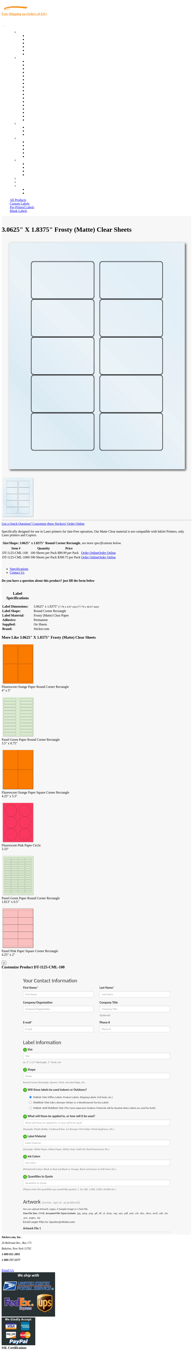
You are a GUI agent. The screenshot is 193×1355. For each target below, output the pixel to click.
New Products (35, 46)
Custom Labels (19, 203)
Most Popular (35, 50)
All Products (18, 200)
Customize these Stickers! (49, 523)
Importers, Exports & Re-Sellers (47, 76)
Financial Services (38, 94)
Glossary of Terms (38, 152)
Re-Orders (25, 178)
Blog (29, 145)
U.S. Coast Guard (37, 109)
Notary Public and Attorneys (44, 79)
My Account (26, 182)
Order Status (34, 167)
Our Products (26, 32)
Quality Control (36, 65)
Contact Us (25, 160)
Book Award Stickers (40, 120)
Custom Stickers (28, 123)
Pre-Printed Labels (22, 207)
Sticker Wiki (34, 149)
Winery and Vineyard (40, 72)
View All (32, 61)
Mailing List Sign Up (40, 171)
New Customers (36, 193)
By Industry (25, 57)
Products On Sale (37, 43)
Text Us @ (16, 1265)
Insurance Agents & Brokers (44, 68)
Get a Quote (34, 131)
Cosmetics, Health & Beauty (44, 83)
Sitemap (31, 174)
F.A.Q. (30, 156)
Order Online (75, 523)
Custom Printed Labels (41, 39)
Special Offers (35, 54)
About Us (24, 138)
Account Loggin (36, 189)
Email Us (8, 1270)
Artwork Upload (37, 134)
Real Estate (33, 105)
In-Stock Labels (36, 35)
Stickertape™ (35, 101)
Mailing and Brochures (41, 98)
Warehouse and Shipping (42, 87)
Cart (21, 185)
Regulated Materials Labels (44, 112)
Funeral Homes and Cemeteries (46, 116)
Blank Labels (18, 211)
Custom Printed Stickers (42, 90)
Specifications (19, 569)
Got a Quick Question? (17, 523)
